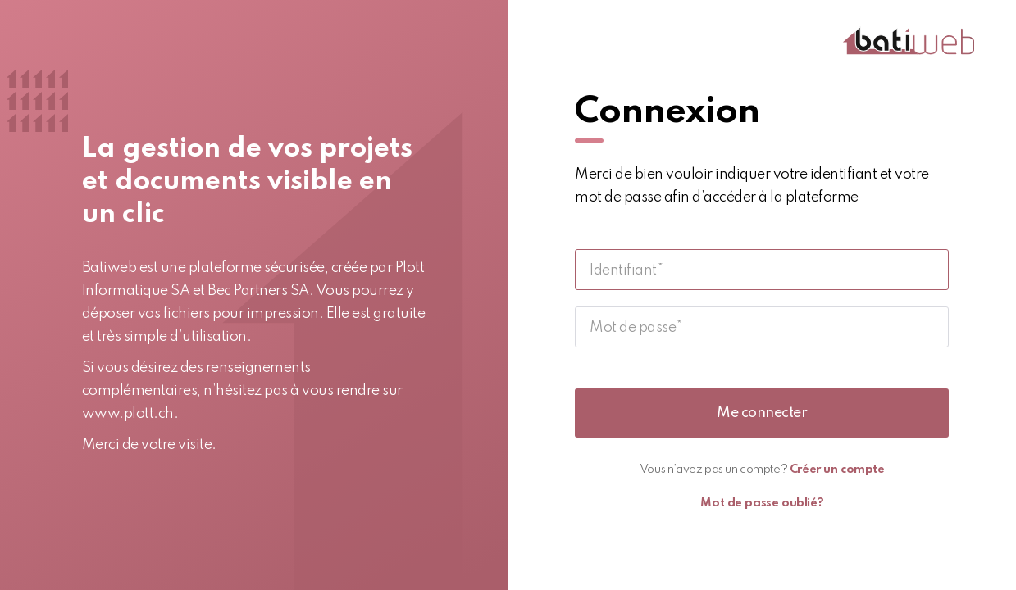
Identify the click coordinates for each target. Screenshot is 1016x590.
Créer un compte (837, 469)
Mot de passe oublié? (761, 503)
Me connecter (762, 413)
